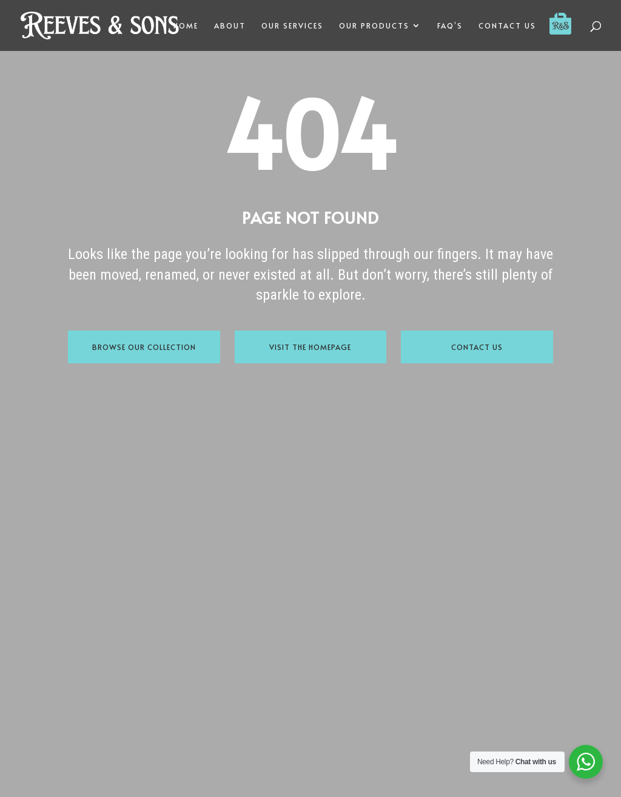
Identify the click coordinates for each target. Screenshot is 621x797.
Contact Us (477, 347)
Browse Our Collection (144, 347)
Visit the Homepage (310, 347)
